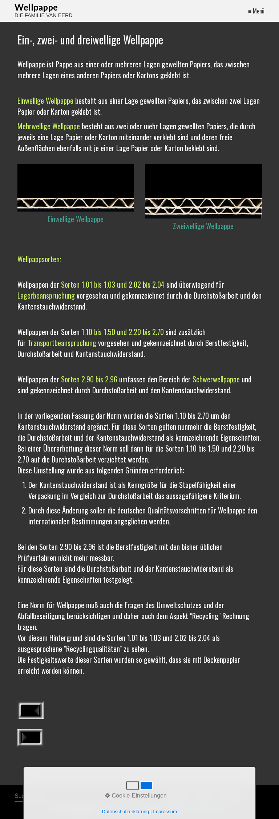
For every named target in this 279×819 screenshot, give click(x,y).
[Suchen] (128, 796)
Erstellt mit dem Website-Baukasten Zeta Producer (165, 809)
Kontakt (202, 796)
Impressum (231, 796)
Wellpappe (36, 7)
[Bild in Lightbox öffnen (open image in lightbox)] (75, 188)
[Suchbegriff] (74, 796)
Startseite (175, 796)
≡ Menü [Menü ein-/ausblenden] (256, 11)
